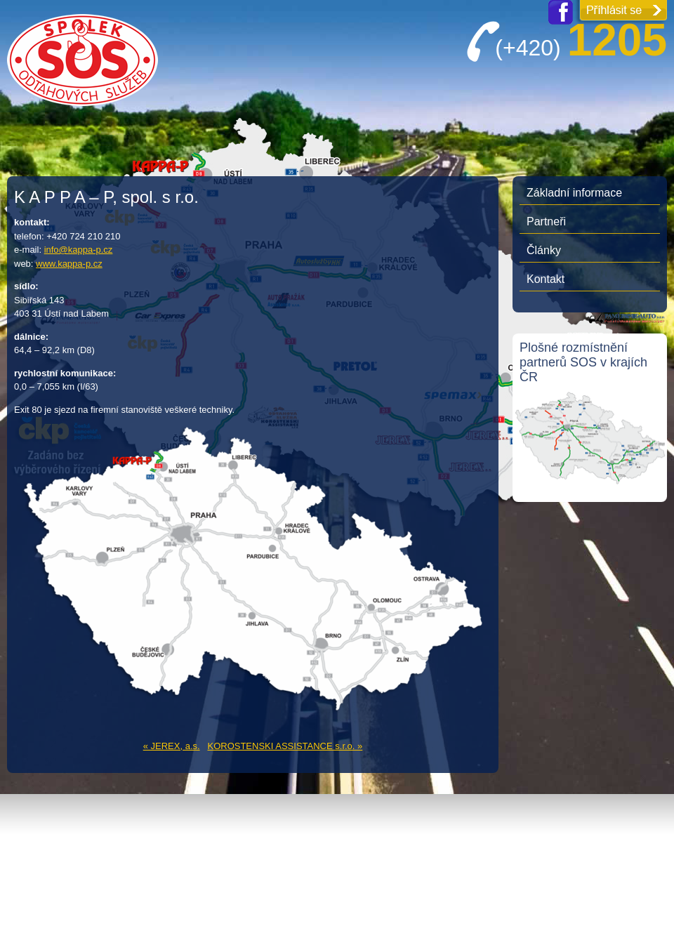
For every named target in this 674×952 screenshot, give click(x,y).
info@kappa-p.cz (78, 249)
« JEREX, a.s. (171, 746)
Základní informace (574, 193)
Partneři (546, 221)
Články (544, 250)
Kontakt (545, 279)
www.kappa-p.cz (69, 263)
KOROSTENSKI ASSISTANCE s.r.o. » (284, 746)
